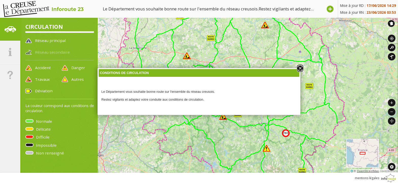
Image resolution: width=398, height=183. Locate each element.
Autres (77, 79)
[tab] (10, 29)
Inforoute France (391, 23)
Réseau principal (50, 40)
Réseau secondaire (52, 52)
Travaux (42, 79)
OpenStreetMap (368, 171)
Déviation (44, 90)
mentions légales (367, 178)
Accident (43, 67)
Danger (78, 67)
